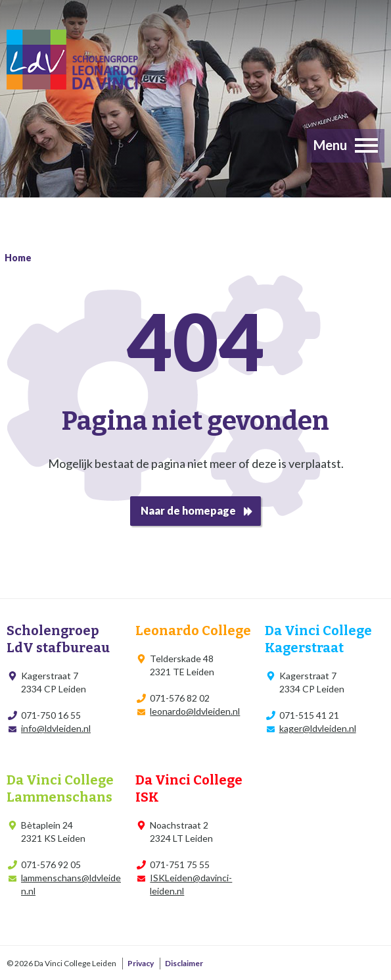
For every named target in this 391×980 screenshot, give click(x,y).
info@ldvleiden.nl (56, 728)
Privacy (140, 963)
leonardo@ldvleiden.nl (195, 711)
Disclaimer (184, 963)
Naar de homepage (188, 510)
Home (18, 257)
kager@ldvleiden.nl (317, 728)
